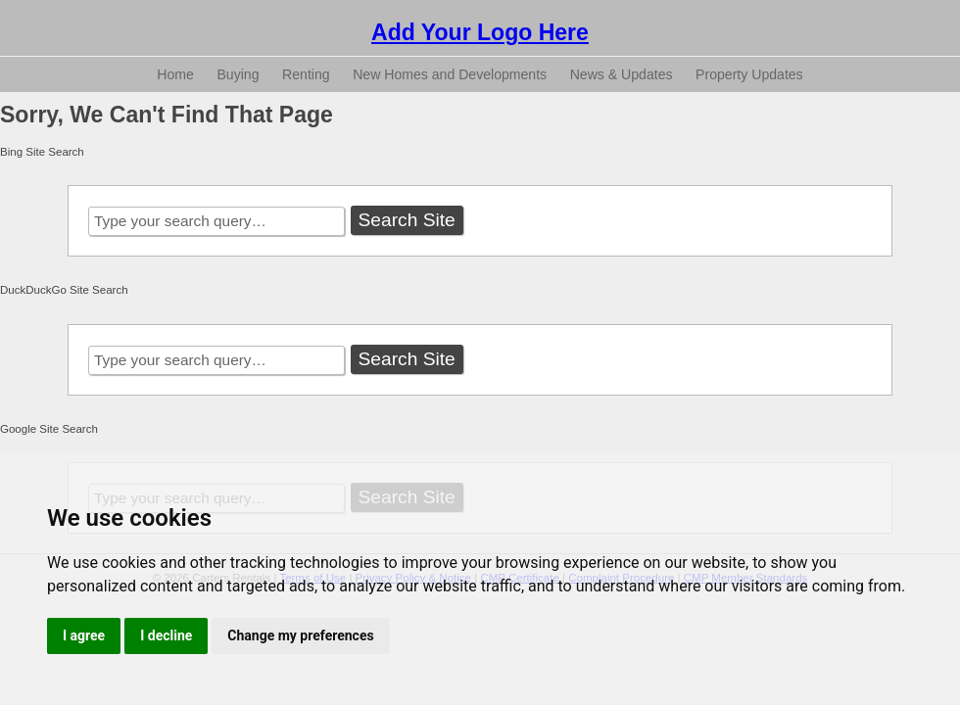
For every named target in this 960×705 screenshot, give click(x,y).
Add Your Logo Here (480, 32)
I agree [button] (84, 635)
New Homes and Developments (450, 74)
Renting (306, 74)
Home (175, 74)
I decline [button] (166, 635)
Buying (237, 74)
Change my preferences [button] (300, 635)
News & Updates (621, 74)
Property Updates (749, 74)
